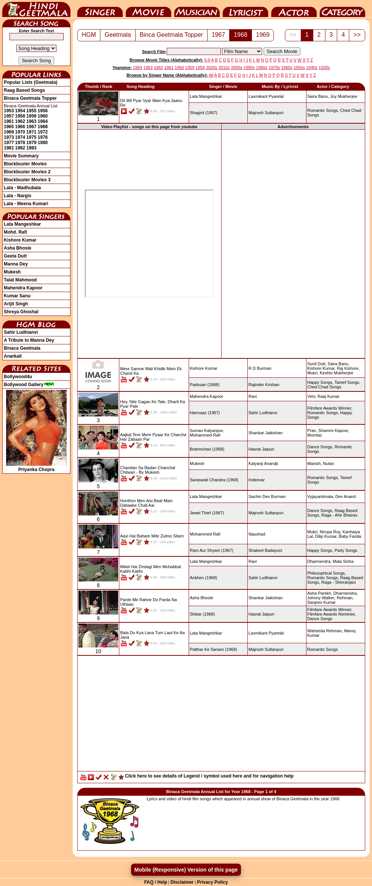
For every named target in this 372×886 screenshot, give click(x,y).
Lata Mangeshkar (22, 224)
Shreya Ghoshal (21, 311)
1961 (9, 121)
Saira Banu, (318, 96)
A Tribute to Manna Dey (29, 340)
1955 (32, 110)
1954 (20, 110)
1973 (9, 137)
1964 (43, 121)
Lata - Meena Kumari (26, 203)
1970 (20, 132)
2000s (236, 67)
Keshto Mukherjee (336, 373)
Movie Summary (21, 156)
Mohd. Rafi (15, 232)
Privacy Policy (212, 882)
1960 (43, 116)
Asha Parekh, (319, 593)
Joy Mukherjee (344, 96)
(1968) (204, 384)
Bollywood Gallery (29, 384)
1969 (9, 132)
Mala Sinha (343, 561)
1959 (32, 116)
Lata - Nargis (17, 195)
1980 (43, 142)
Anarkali (13, 356)
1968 (43, 126)
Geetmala (118, 34)
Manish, (314, 463)
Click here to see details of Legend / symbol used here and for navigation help (209, 776)
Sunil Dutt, (317, 363)
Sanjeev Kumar (321, 602)
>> (357, 34)
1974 (20, 137)
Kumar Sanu (17, 295)
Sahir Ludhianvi (21, 332)
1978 (20, 142)
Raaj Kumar (328, 396)
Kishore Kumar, (321, 368)
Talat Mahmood (20, 280)
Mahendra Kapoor (23, 288)
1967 (32, 126)
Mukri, (313, 373)
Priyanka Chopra (36, 467)
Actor (294, 8)
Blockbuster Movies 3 (27, 179)
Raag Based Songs (24, 90)
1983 (32, 148)
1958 (20, 116)
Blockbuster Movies (25, 164)
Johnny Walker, (321, 597)
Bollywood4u (18, 376)
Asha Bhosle (17, 248)
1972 (43, 132)
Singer (100, 8)
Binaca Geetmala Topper (30, 98)
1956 (43, 110)
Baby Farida (350, 536)
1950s (299, 67)
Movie (148, 8)
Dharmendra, (319, 561)
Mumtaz (314, 435)
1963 (32, 121)
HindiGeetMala (36, 8)
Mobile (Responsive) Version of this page (186, 870)
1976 (43, 137)
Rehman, (345, 597)
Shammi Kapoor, (333, 430)
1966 (20, 126)
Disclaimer (182, 882)
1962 (20, 121)
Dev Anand (345, 496)
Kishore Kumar (20, 240)
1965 (9, 126)
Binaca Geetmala (22, 348)
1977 (9, 142)
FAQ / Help (155, 882)
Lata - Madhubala (22, 187)
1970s (274, 67)
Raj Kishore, (348, 368)
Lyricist (245, 8)
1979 (32, 142)
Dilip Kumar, (326, 536)
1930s (324, 67)
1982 (20, 148)
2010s (224, 67)
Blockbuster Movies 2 (27, 171)
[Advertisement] (293, 243)
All (211, 75)
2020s (211, 67)
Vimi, (311, 396)
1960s (286, 67)
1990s (249, 67)
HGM (89, 34)
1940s (311, 67)
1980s (261, 67)
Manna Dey (16, 264)
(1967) (203, 112)
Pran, (312, 430)
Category (342, 8)
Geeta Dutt (15, 256)
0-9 (207, 60)
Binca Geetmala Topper (171, 34)
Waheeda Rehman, (325, 630)
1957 (9, 116)
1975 (32, 137)
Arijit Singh (16, 303)
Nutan (328, 463)
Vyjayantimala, (320, 496)
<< (293, 34)
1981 (9, 148)
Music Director (197, 8)
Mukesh (12, 272)
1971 (32, 132)
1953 (9, 110)
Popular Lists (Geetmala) (30, 82)
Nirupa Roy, (330, 531)
